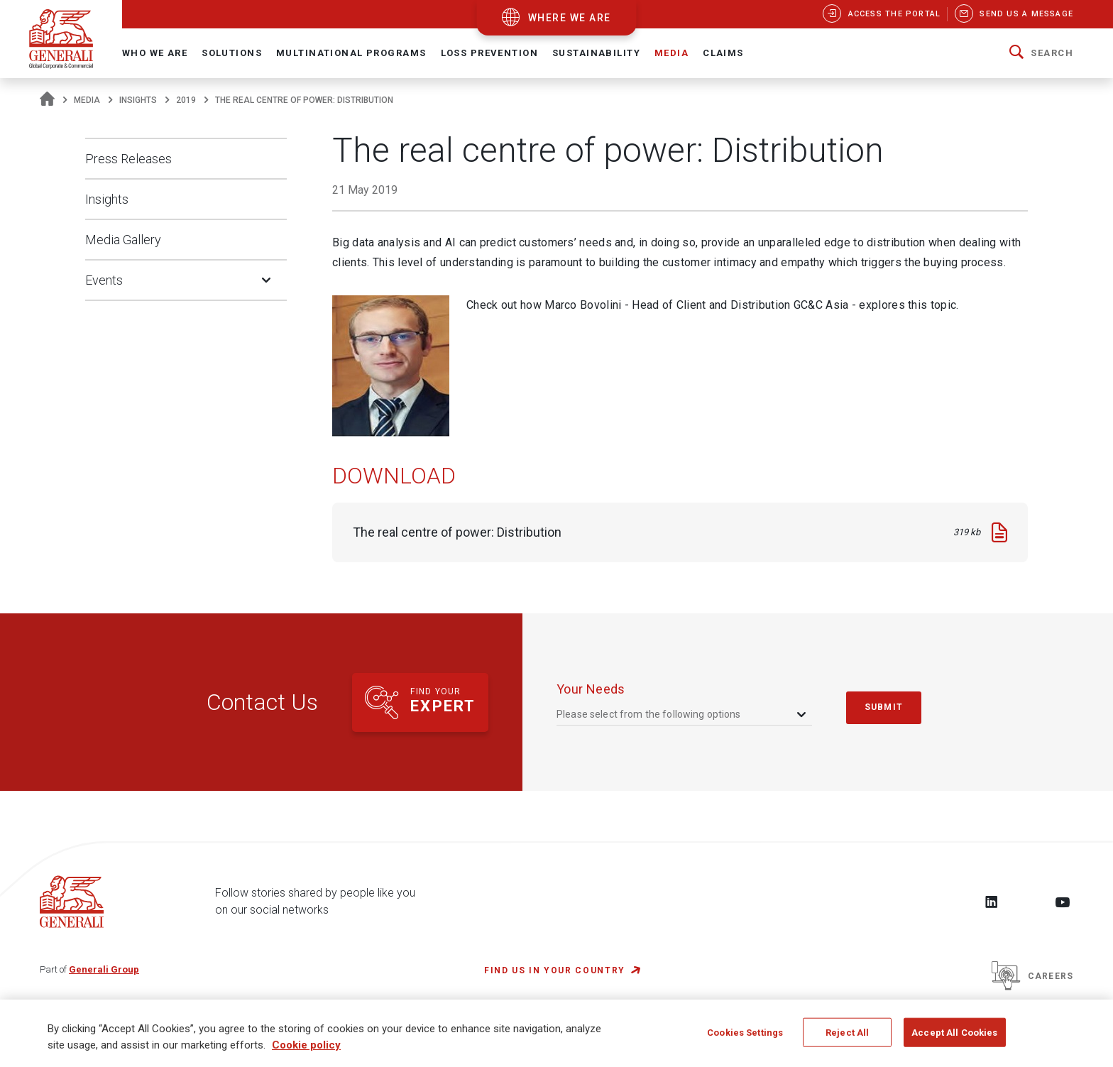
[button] (1041, 53)
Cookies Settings (745, 1036)
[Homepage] (47, 100)
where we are (569, 17)
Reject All (847, 1036)
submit (884, 707)
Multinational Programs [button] (351, 53)
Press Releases (128, 158)
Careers (1032, 976)
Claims (723, 53)
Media (87, 100)
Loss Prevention (489, 53)
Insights (138, 100)
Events (104, 280)
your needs (590, 689)
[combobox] (682, 714)
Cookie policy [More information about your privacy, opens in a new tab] (306, 1049)
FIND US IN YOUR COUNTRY (554, 970)
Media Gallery (123, 239)
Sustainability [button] (596, 53)
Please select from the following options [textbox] (648, 714)
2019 (186, 100)
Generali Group (104, 969)
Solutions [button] (232, 53)
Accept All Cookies (954, 1036)
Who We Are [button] (154, 53)
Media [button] (671, 53)
